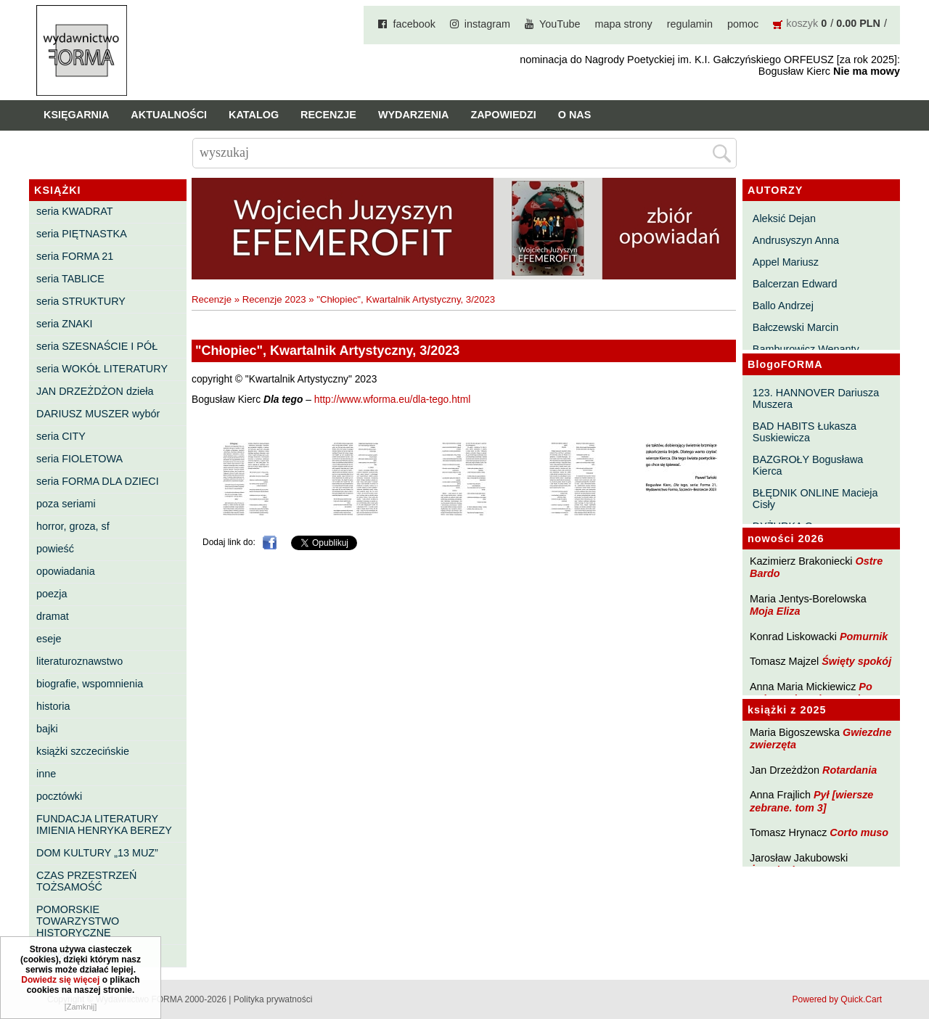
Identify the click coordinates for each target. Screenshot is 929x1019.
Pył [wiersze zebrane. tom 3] (811, 801)
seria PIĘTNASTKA (81, 234)
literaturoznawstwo (79, 661)
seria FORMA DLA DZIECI (97, 481)
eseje (48, 638)
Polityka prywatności (273, 999)
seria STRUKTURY (81, 301)
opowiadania (65, 571)
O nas (575, 114)
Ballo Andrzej (783, 305)
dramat (52, 616)
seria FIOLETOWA (79, 459)
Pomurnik (864, 636)
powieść (55, 548)
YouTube (560, 24)
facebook (414, 24)
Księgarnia (76, 114)
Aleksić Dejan (784, 218)
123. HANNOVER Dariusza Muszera (816, 398)
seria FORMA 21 (74, 256)
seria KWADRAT (74, 211)
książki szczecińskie (82, 751)
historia (53, 706)
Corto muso (859, 832)
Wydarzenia (413, 114)
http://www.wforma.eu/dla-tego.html (392, 399)
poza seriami (66, 504)
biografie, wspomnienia (89, 683)
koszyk (802, 23)
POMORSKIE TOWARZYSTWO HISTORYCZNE (77, 921)
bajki (47, 728)
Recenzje (328, 114)
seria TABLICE (70, 279)
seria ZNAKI (64, 324)
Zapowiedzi (503, 114)
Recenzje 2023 (274, 299)
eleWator (57, 955)
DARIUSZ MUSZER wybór (98, 414)
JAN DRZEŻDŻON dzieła (95, 391)
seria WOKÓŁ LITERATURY (102, 369)
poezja (51, 593)
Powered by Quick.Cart (837, 999)
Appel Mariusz (786, 262)
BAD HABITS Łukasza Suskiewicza (804, 431)
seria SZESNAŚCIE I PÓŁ (96, 346)
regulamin (690, 24)
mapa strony (623, 24)
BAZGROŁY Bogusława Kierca (808, 465)
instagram (487, 24)
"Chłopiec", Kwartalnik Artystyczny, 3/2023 (405, 299)
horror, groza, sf (73, 526)
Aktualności (169, 114)
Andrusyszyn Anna (796, 240)
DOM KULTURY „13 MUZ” (97, 853)
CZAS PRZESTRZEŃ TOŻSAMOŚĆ (86, 881)
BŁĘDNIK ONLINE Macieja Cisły (815, 498)
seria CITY (61, 436)
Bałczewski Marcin (795, 327)
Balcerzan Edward (795, 284)
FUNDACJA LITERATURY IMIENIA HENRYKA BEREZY (104, 824)
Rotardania (849, 770)
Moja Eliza (775, 611)
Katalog (254, 114)
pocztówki (59, 796)
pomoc (742, 24)
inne (46, 773)
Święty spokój (856, 661)
